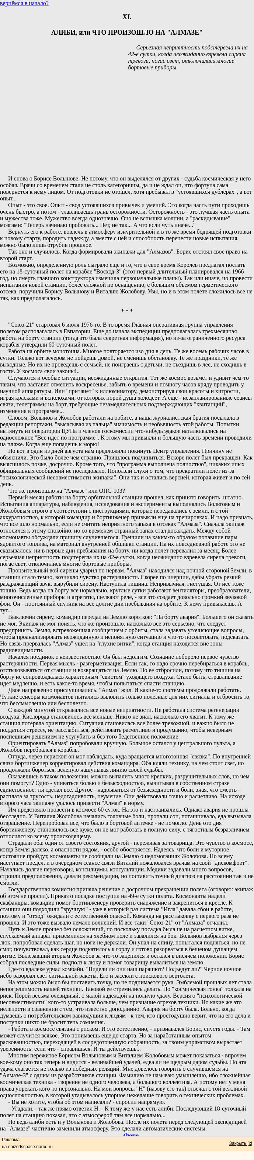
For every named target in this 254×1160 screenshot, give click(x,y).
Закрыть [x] (240, 1143)
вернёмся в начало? (24, 3)
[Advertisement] (127, 123)
